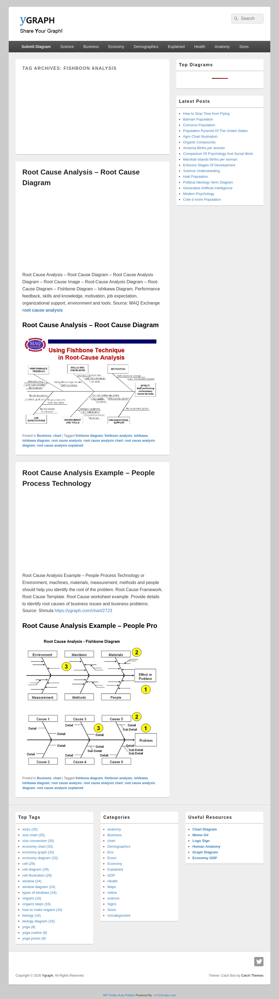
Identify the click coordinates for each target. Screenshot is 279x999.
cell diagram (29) (35, 869)
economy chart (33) (37, 846)
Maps (111, 887)
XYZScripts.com (165, 995)
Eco (110, 852)
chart (57, 436)
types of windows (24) (39, 892)
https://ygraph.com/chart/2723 (83, 610)
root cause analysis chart (103, 441)
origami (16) (31, 898)
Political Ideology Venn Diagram (208, 182)
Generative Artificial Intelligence (207, 188)
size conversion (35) (38, 841)
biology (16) (31, 915)
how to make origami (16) (42, 910)
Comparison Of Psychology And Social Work (218, 154)
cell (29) (28, 864)
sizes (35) (30, 829)
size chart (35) (33, 835)
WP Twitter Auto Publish (119, 995)
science (113, 898)
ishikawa (141, 436)
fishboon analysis (118, 436)
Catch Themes (252, 975)
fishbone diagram (89, 436)
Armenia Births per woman (204, 148)
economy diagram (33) (40, 858)
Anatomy (222, 46)
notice (112, 892)
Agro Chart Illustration (200, 136)
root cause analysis (66, 441)
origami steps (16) (36, 904)
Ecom (111, 858)
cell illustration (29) (37, 875)
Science (67, 46)
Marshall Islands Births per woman (210, 159)
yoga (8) (28, 927)
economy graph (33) (38, 852)
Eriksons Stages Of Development (209, 165)
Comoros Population (199, 125)
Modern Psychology (198, 194)
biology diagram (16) (38, 921)
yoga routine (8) (34, 933)
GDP (111, 875)
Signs (111, 904)
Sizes (243, 46)
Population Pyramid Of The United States (215, 131)
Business (91, 46)
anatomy (114, 829)
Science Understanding (201, 171)
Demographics (146, 46)
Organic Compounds (199, 142)
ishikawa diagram (36, 441)
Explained (176, 46)
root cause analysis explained (60, 445)
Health (199, 46)
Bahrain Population (198, 119)
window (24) (31, 881)
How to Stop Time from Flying (206, 114)
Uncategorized (118, 915)
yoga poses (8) (34, 938)
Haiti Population (195, 176)
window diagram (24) (38, 887)
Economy (116, 46)
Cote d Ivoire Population (202, 199)
